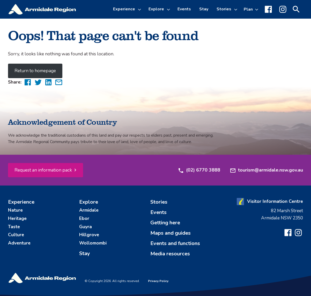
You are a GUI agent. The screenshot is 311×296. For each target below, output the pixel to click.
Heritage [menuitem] (17, 218)
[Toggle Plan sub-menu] (251, 9)
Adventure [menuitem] (19, 243)
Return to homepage (35, 71)
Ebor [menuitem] (84, 218)
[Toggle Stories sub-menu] (236, 9)
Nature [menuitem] (15, 210)
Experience (124, 9)
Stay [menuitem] (203, 9)
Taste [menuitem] (14, 227)
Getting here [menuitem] (165, 222)
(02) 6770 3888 (199, 170)
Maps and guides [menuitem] (170, 233)
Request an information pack (43, 170)
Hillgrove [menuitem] (89, 235)
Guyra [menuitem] (85, 227)
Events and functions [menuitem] (175, 243)
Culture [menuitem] (16, 235)
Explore (156, 9)
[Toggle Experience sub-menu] (140, 9)
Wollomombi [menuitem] (93, 243)
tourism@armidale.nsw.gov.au (266, 170)
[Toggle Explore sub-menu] (169, 9)
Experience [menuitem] (21, 201)
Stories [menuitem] (158, 201)
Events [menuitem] (184, 9)
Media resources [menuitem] (170, 253)
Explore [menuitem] (88, 201)
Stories (224, 9)
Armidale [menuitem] (89, 210)
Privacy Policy (158, 281)
